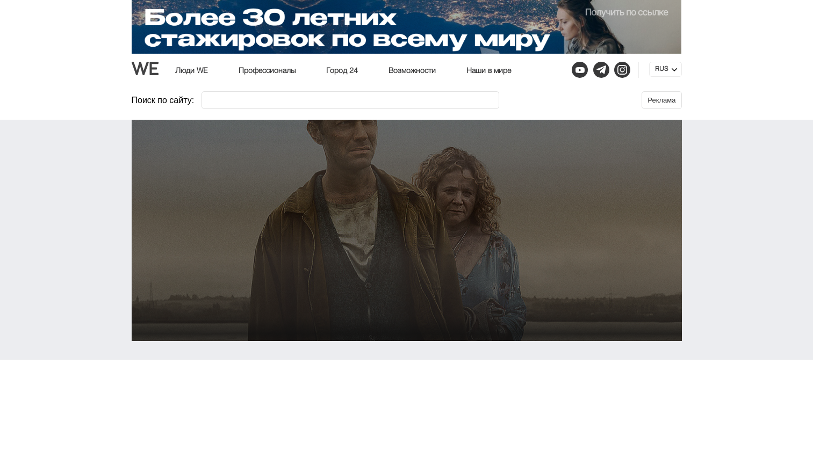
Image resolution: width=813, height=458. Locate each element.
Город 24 (342, 71)
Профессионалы (267, 71)
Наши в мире (488, 71)
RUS (661, 69)
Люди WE (191, 71)
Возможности (412, 71)
